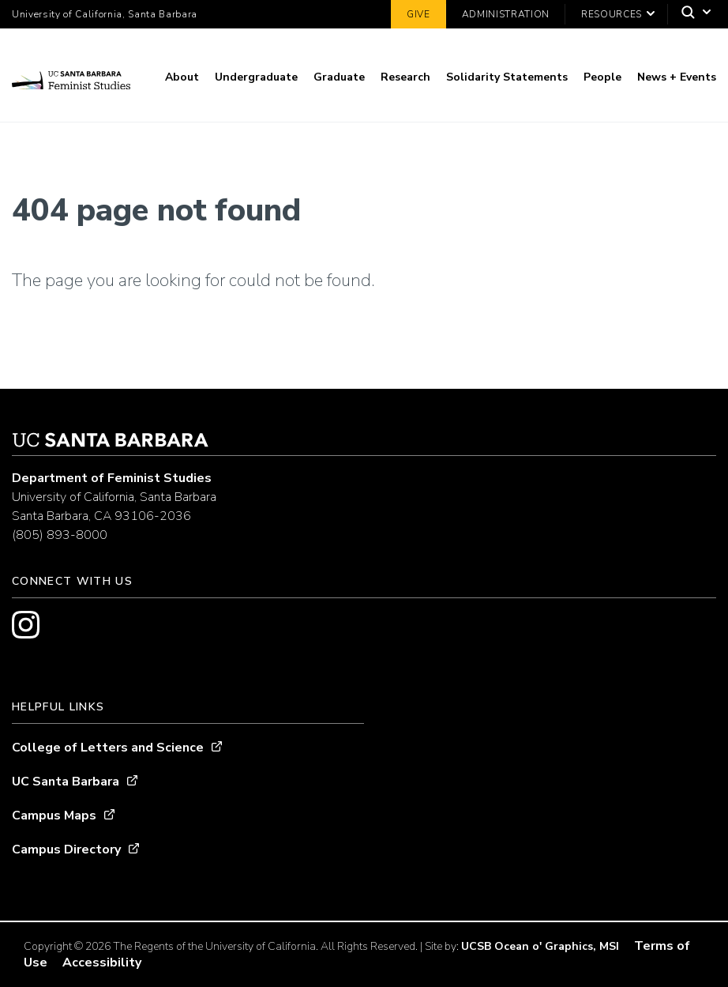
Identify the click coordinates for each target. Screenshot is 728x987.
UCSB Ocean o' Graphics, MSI (540, 946)
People (602, 77)
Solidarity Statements (507, 77)
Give (418, 14)
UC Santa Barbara (65, 781)
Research (405, 77)
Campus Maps (54, 815)
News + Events (676, 77)
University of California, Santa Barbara (104, 14)
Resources (611, 14)
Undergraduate (256, 77)
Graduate (339, 77)
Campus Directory (66, 849)
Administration (506, 14)
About (182, 77)
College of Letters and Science (108, 747)
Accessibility (101, 962)
